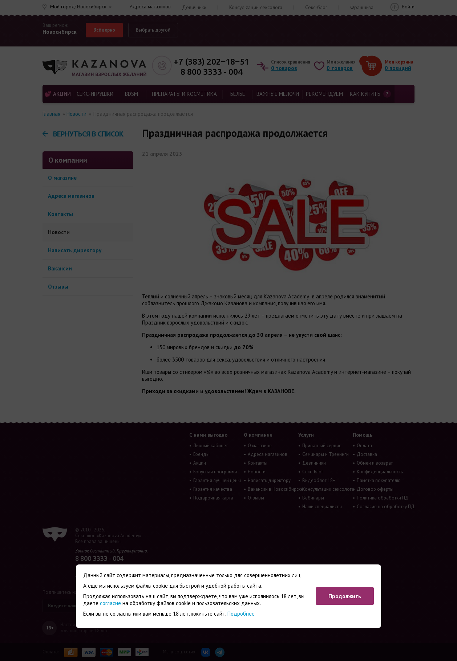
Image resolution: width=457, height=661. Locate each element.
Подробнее (241, 613)
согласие (110, 603)
